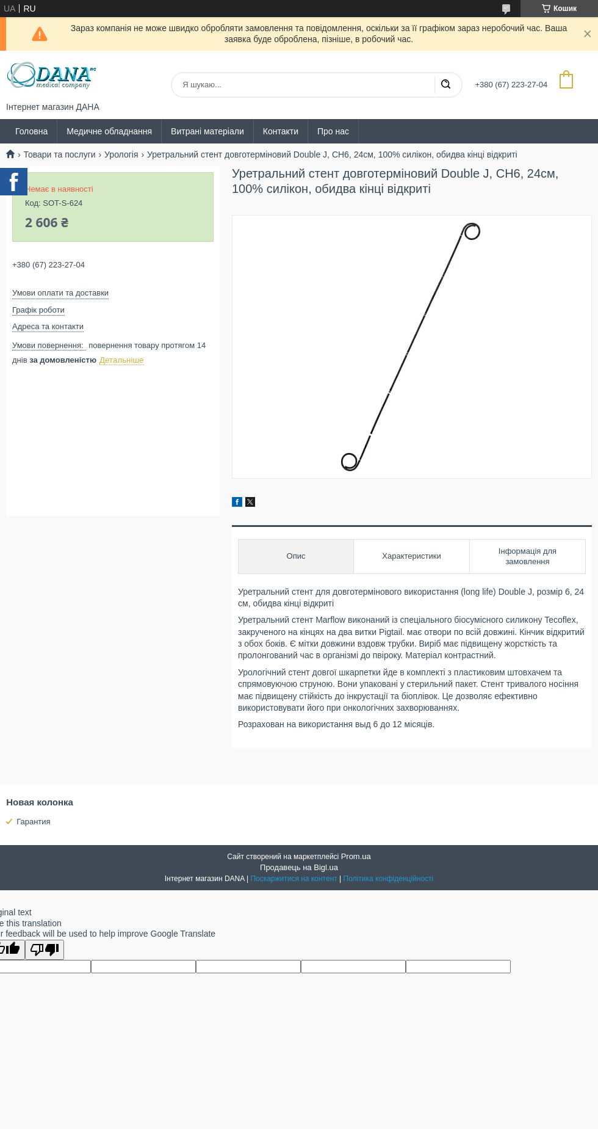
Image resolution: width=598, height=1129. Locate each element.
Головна (31, 131)
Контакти (280, 131)
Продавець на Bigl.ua (299, 867)
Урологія (121, 154)
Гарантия (33, 821)
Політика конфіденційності (389, 878)
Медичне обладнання (109, 131)
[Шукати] (445, 84)
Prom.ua (356, 856)
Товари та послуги (59, 154)
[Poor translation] (44, 950)
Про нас (333, 131)
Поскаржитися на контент (293, 878)
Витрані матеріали (207, 131)
